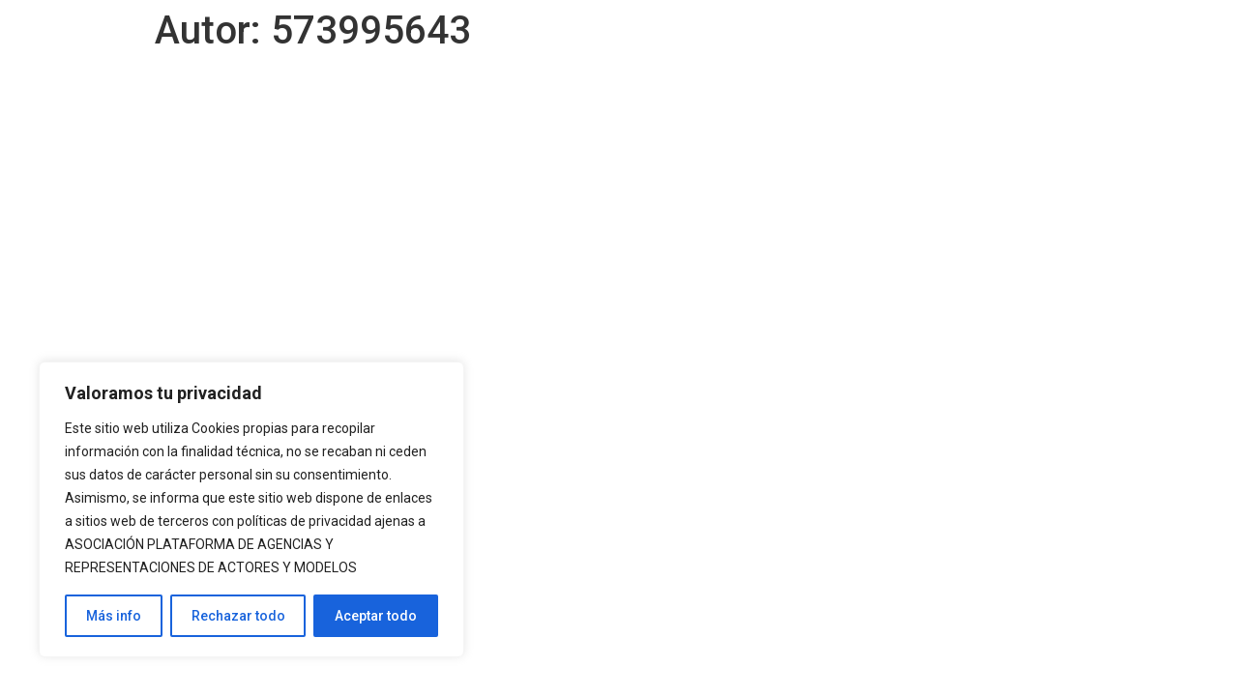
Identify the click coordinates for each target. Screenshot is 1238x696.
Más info (113, 616)
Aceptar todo (376, 616)
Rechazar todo (238, 616)
